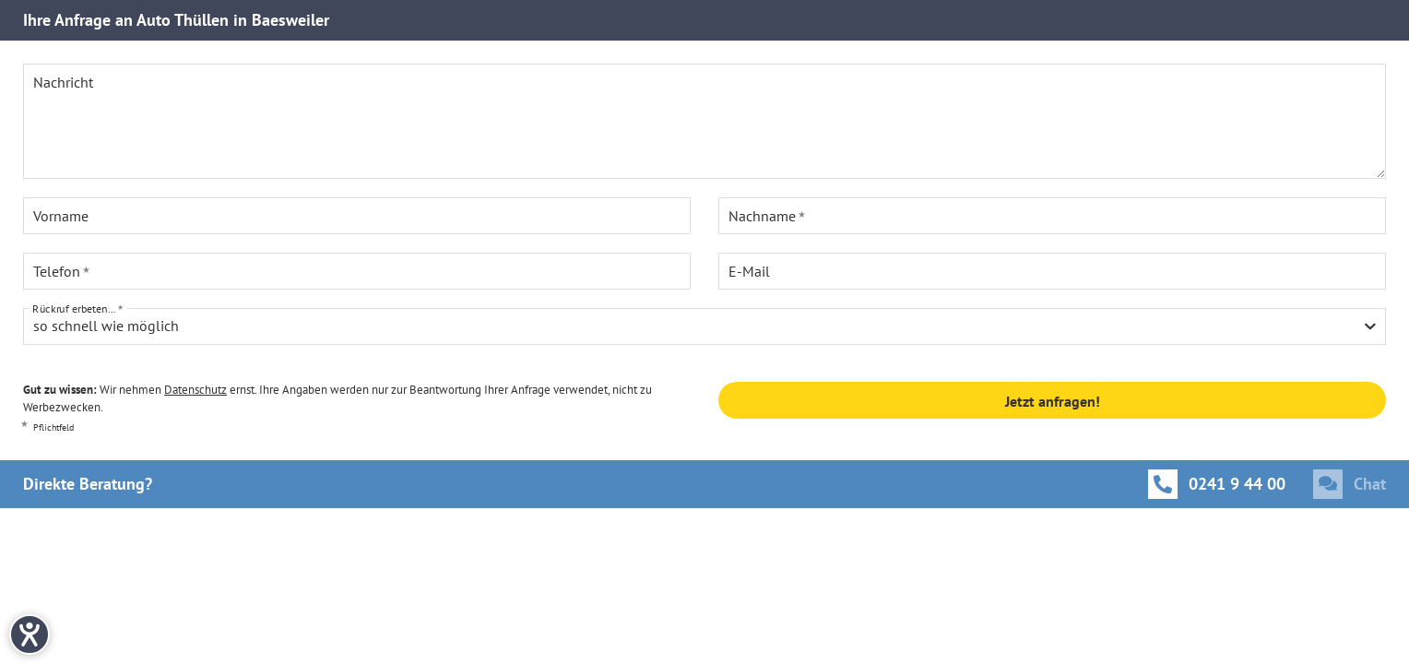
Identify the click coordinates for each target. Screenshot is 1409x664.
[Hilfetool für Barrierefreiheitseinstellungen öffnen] (29, 634)
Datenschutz (195, 389)
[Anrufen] (1216, 484)
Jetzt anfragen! (1052, 401)
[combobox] (704, 326)
